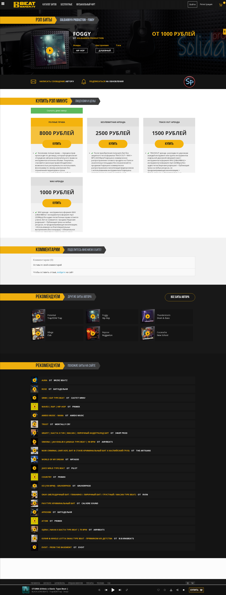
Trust (45, 424)
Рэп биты (90, 583)
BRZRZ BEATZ (60, 380)
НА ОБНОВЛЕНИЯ (103, 81)
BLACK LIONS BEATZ (40, 592)
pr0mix (76, 406)
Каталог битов (49, 4)
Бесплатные (67, 4)
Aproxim (46, 512)
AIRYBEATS (107, 441)
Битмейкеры (60, 583)
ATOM (45, 521)
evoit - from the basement (57, 547)
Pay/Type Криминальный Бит (58, 503)
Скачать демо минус (57, 110)
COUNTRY (46, 477)
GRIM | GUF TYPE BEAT (53, 397)
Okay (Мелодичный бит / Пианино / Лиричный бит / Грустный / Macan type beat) (89, 494)
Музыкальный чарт (85, 4)
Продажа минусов (75, 583)
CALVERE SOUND (90, 503)
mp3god (74, 459)
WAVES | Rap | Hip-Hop (54, 406)
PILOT (74, 468)
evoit (81, 547)
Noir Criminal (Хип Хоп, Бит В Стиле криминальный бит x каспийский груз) (86, 450)
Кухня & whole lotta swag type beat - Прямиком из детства (77, 538)
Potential (51, 315)
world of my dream (53, 459)
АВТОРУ (52, 81)
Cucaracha (162, 332)
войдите (61, 272)
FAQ (109, 583)
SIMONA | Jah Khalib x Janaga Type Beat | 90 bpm (68, 441)
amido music (77, 415)
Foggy (105, 315)
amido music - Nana (53, 415)
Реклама (100, 583)
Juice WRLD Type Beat (53, 468)
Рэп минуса (35, 583)
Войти (192, 4)
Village (50, 332)
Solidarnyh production (90, 38)
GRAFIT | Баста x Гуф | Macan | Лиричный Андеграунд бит (75, 433)
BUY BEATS (47, 583)
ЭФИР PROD (121, 433)
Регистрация (206, 4)
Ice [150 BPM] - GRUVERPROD (56, 485)
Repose (105, 332)
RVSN (145, 494)
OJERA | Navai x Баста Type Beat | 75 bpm (64, 529)
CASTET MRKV (78, 397)
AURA (44, 380)
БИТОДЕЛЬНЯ (60, 389)
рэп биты (44, 20)
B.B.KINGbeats (126, 538)
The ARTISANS (143, 450)
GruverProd (84, 485)
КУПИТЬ (57, 144)
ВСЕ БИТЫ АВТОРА (180, 297)
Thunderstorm (163, 315)
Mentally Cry (62, 424)
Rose (44, 389)
